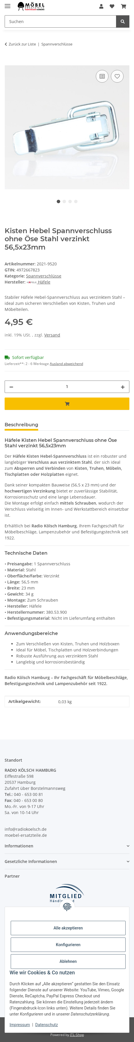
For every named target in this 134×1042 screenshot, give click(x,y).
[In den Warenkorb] (9, 62)
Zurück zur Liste (22, 44)
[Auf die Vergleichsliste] (102, 76)
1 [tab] (58, 201)
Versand (52, 335)
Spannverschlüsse (43, 276)
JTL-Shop (77, 1034)
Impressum (20, 1024)
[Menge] (67, 387)
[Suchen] (60, 21)
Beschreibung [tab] (21, 424)
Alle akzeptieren (68, 928)
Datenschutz (46, 1024)
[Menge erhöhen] (122, 387)
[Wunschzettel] (112, 6)
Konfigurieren (68, 944)
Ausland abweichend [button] (66, 363)
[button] (101, 6)
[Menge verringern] (11, 387)
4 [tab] (76, 201)
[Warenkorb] (123, 6)
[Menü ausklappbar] (7, 3)
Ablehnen (68, 961)
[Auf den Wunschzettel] (117, 76)
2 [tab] (64, 201)
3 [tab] (70, 201)
